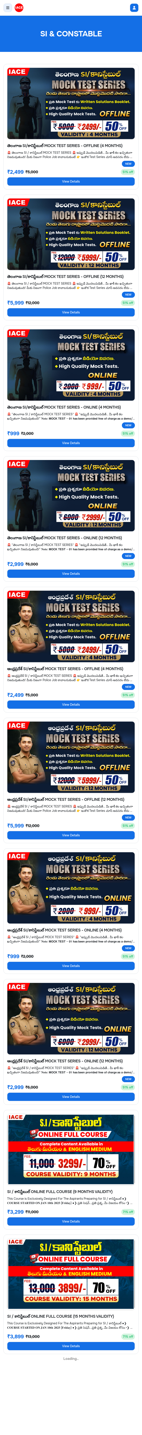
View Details (71, 181)
